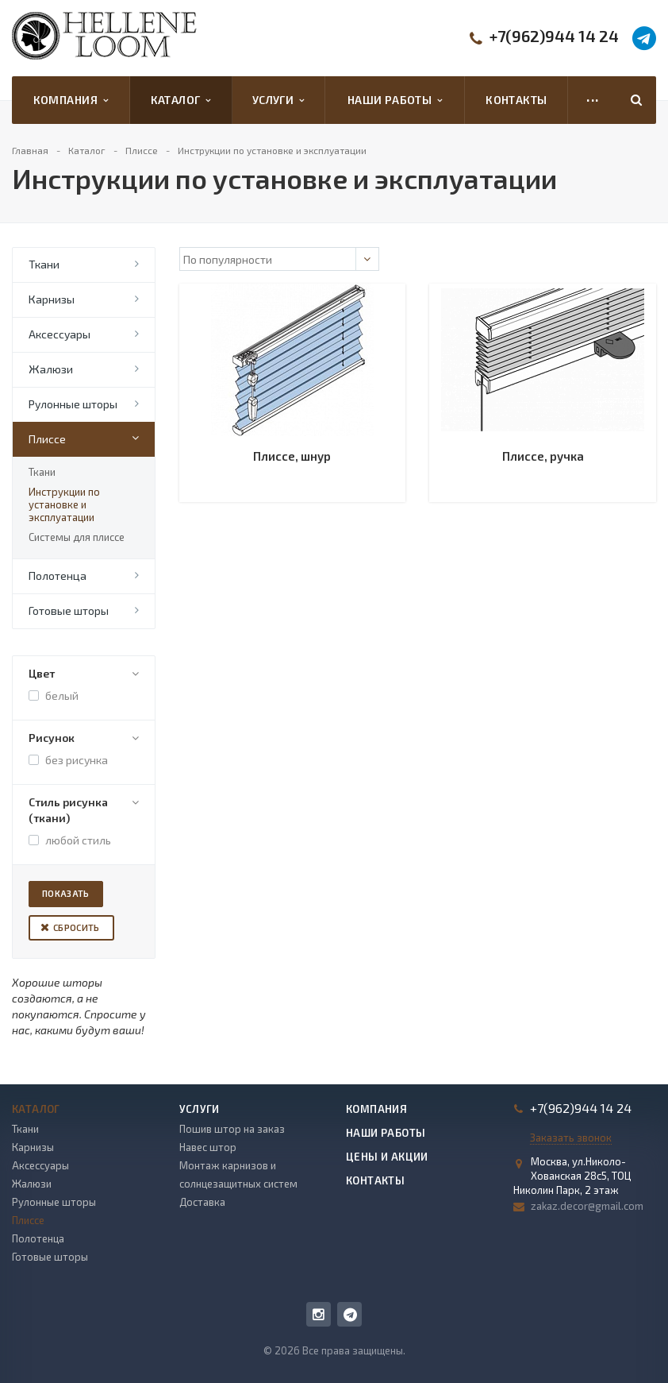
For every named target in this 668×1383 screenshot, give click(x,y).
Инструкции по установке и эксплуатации (64, 504)
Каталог (181, 100)
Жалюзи (51, 369)
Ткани (44, 264)
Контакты (516, 99)
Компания (71, 100)
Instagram (318, 1314)
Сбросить (76, 927)
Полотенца (57, 575)
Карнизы (52, 299)
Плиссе (47, 439)
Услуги (278, 100)
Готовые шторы (69, 610)
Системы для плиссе (77, 537)
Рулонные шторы (73, 404)
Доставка (202, 1202)
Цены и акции (387, 1156)
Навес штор (207, 1147)
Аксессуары (59, 334)
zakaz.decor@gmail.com (587, 1206)
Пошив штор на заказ (232, 1128)
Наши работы (395, 100)
